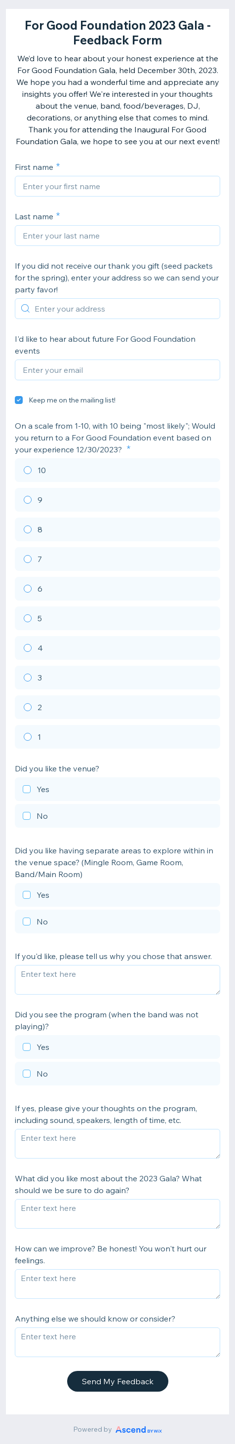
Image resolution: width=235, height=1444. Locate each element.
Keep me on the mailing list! (72, 400)
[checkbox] (19, 400)
